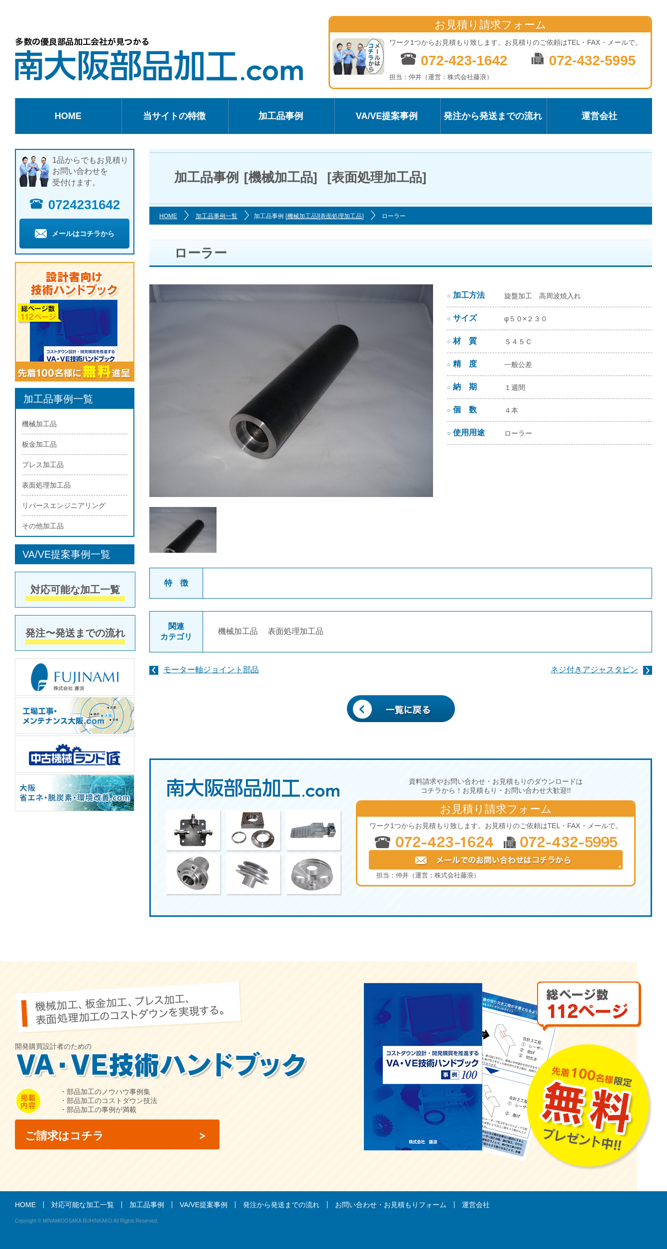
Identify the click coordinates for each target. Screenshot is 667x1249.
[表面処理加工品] (341, 216)
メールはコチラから (74, 233)
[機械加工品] (302, 216)
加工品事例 (280, 116)
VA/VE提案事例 (387, 116)
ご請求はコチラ (64, 1135)
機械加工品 (238, 631)
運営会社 (599, 116)
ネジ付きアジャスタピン (594, 669)
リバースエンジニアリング (64, 505)
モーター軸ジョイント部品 (211, 669)
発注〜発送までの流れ (75, 632)
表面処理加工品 (296, 631)
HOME (68, 116)
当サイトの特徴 (174, 116)
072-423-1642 (453, 60)
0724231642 (74, 204)
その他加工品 (43, 526)
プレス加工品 (43, 465)
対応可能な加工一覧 (75, 589)
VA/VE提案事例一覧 (66, 554)
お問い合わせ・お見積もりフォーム (390, 1205)
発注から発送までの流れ (493, 116)
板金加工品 (39, 444)
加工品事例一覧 (216, 216)
